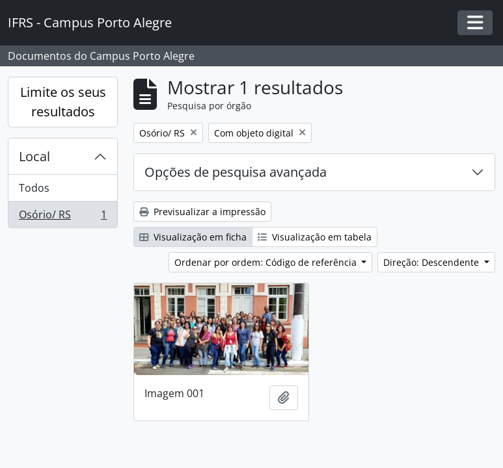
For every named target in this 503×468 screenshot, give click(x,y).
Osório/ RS (62, 217)
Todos (34, 188)
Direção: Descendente (432, 262)
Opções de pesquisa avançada (235, 172)
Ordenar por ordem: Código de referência (266, 262)
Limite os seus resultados (63, 101)
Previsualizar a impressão (202, 211)
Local (34, 156)
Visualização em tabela (315, 237)
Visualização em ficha (193, 237)
